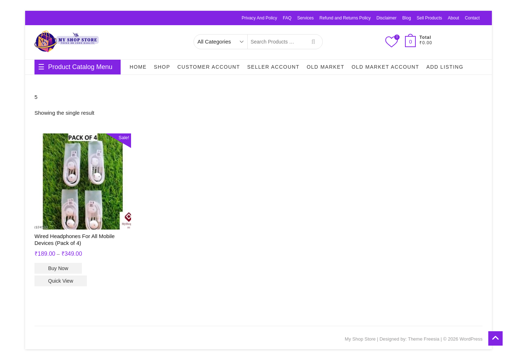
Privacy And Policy (259, 17)
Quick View (60, 281)
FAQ (287, 17)
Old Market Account (385, 67)
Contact (472, 17)
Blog (406, 17)
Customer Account (208, 67)
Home (138, 67)
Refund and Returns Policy (345, 17)
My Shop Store (360, 339)
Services (305, 17)
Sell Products (429, 17)
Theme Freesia (423, 339)
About (453, 17)
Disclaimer (387, 17)
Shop (162, 67)
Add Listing (444, 67)
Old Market (325, 67)
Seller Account (273, 67)
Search (313, 42)
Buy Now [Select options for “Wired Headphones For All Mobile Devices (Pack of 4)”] (58, 268)
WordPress (471, 339)
